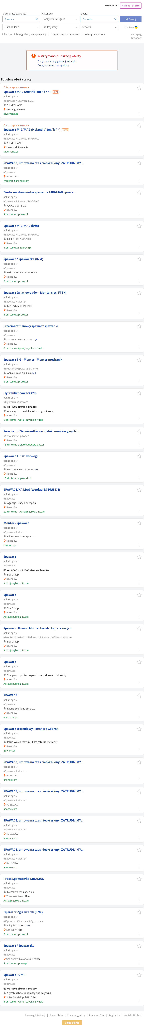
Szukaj (132, 19)
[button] (139, 87)
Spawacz (9, 556)
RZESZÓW (12, 176)
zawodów (136, 38)
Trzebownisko (14, 896)
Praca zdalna (56, 1015)
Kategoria (47, 13)
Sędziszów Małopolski (18, 958)
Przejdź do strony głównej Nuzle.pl (56, 61)
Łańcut (10, 929)
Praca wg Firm (97, 1015)
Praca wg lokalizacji (34, 1015)
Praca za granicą (76, 1015)
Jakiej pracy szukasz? (14, 13)
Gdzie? (84, 13)
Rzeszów (11, 210)
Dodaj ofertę (131, 5)
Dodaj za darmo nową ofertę (53, 65)
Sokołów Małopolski (17, 997)
